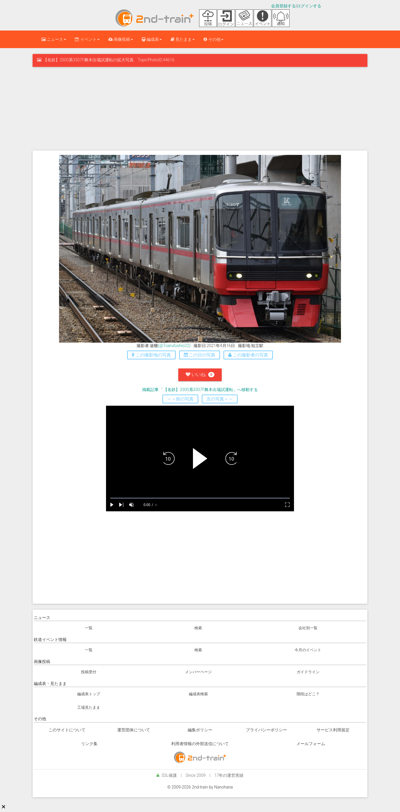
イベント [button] (87, 39)
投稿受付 (88, 672)
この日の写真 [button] (200, 355)
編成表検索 (198, 694)
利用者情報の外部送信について (200, 743)
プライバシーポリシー (266, 730)
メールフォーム (310, 743)
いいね (200, 374)
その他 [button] (213, 39)
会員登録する (283, 6)
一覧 (89, 628)
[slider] (200, 498)
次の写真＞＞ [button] (219, 399)
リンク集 (89, 743)
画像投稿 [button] (120, 39)
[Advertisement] (200, 108)
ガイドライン (308, 672)
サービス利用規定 (333, 730)
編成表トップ (88, 694)
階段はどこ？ (308, 694)
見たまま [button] (183, 39)
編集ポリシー (200, 730)
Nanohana (223, 787)
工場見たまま (88, 707)
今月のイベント (308, 650)
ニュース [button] (53, 39)
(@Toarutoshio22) (174, 345)
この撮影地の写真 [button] (151, 355)
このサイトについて (66, 730)
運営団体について (133, 730)
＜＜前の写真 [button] (180, 399)
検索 (198, 628)
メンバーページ (198, 672)
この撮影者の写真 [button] (248, 355)
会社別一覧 (307, 628)
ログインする (309, 6)
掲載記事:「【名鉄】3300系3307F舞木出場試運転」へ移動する (200, 389)
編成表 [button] (152, 39)
